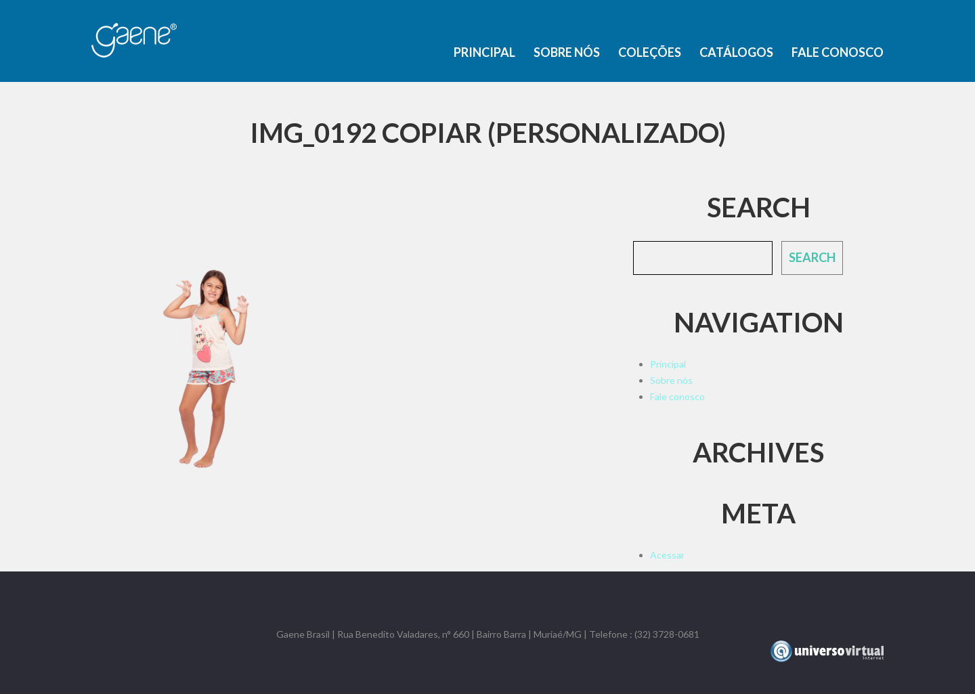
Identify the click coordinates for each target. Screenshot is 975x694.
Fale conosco (838, 52)
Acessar (667, 555)
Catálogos (736, 52)
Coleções (649, 52)
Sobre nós (567, 52)
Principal (484, 52)
